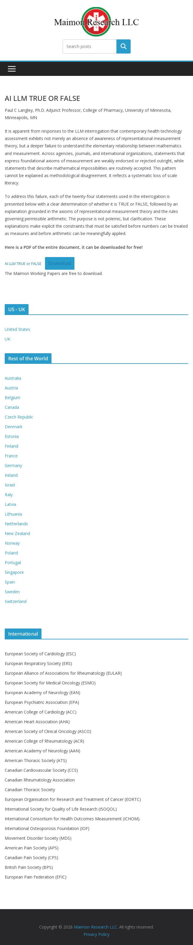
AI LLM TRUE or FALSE (23, 263)
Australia (13, 378)
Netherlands (16, 523)
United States (17, 329)
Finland (11, 446)
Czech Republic (19, 417)
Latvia (10, 504)
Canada (12, 407)
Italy (9, 494)
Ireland (11, 475)
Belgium (12, 397)
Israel (10, 485)
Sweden (12, 591)
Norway (12, 543)
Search (124, 46)
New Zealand (17, 533)
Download (59, 263)
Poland (11, 553)
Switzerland (15, 601)
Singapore (14, 572)
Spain (10, 582)
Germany (13, 465)
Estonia (12, 436)
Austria (11, 388)
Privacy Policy (96, 934)
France (11, 456)
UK (7, 339)
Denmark (13, 426)
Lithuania (13, 514)
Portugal (13, 562)
